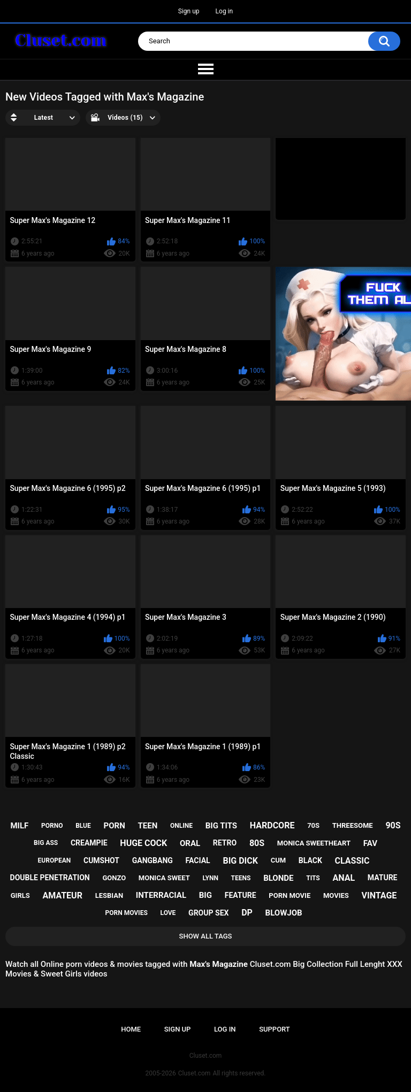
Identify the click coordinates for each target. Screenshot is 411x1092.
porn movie (289, 895)
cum (278, 860)
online (181, 825)
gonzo (114, 878)
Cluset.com (194, 1073)
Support (274, 1029)
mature (383, 877)
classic (352, 861)
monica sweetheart (314, 843)
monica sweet (164, 878)
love (168, 913)
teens (241, 878)
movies (336, 895)
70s (313, 825)
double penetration (50, 877)
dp (247, 913)
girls (20, 895)
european (54, 860)
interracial (161, 895)
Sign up (189, 11)
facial (198, 860)
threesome (352, 825)
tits (313, 878)
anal (343, 878)
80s (256, 843)
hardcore (272, 825)
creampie (89, 843)
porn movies (126, 913)
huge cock (143, 843)
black (310, 860)
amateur (62, 895)
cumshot (101, 860)
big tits (221, 825)
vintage (379, 895)
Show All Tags (205, 936)
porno (52, 825)
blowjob (283, 913)
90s (392, 825)
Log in (224, 11)
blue (83, 825)
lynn (210, 878)
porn (114, 825)
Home (131, 1029)
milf (19, 825)
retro (225, 843)
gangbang (152, 860)
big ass (46, 843)
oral (190, 843)
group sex (208, 913)
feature (240, 895)
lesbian (109, 895)
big (205, 895)
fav (370, 843)
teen (147, 825)
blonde (278, 878)
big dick (240, 861)
